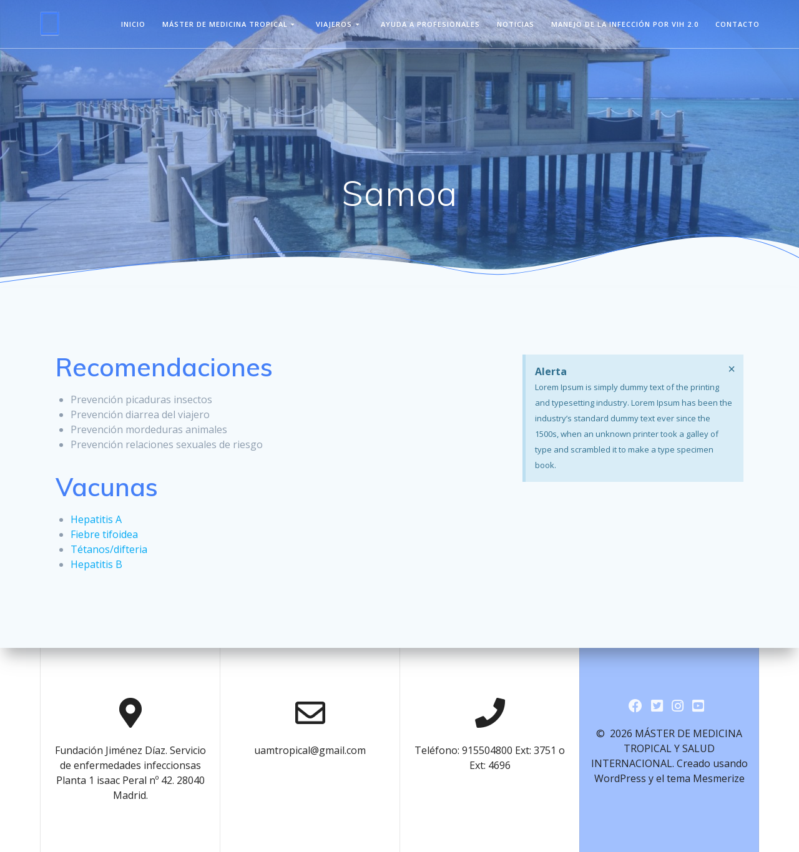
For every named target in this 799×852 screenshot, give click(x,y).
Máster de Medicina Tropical (225, 24)
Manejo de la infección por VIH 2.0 (625, 24)
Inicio (133, 24)
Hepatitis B (96, 564)
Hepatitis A (96, 519)
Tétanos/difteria (109, 549)
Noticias (515, 24)
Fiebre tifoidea (104, 534)
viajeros (334, 24)
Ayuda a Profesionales (430, 24)
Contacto (737, 24)
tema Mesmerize (706, 778)
